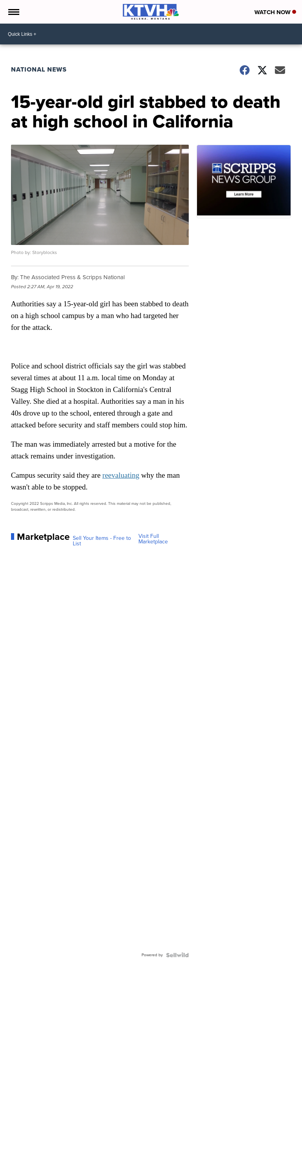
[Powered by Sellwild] (177, 955)
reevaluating (120, 475)
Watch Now (275, 12)
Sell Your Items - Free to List (102, 541)
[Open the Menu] (13, 12)
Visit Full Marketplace (153, 539)
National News (39, 69)
